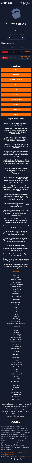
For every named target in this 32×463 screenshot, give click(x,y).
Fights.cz (27, 411)
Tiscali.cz (5, 404)
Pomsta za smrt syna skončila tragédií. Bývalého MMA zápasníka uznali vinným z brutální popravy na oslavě (16, 239)
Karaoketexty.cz (20, 409)
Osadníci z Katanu (16, 362)
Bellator (16, 105)
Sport (16, 404)
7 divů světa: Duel (16, 365)
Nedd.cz (13, 411)
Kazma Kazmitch (16, 392)
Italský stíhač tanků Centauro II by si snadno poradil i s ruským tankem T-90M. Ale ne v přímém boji (16, 205)
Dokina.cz (8, 414)
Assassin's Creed (16, 305)
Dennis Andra (13, 57)
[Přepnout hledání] (21, 3)
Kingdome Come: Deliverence (16, 324)
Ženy (20, 404)
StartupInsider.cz (20, 416)
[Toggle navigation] (29, 3)
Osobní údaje (23, 453)
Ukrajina (16, 332)
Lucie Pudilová (16, 296)
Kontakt (8, 455)
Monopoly (16, 367)
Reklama (4, 453)
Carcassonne (16, 358)
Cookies (16, 453)
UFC (16, 70)
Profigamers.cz (15, 407)
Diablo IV (16, 312)
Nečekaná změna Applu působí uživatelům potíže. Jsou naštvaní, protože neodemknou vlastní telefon (16, 139)
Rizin (16, 114)
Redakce (10, 453)
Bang (16, 360)
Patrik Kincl (16, 291)
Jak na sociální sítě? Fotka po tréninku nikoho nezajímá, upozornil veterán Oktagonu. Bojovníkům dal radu (16, 220)
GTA (16, 310)
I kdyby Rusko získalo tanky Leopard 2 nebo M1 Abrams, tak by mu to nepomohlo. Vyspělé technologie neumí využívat (15, 171)
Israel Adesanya (16, 282)
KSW (16, 90)
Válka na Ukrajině (16, 335)
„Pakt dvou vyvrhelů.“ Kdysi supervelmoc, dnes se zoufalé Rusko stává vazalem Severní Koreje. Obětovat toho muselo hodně (16, 247)
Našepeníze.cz (23, 414)
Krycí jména (16, 376)
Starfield (16, 307)
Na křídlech (16, 379)
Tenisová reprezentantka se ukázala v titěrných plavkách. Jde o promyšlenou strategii (16, 266)
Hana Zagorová (16, 390)
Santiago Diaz (13, 52)
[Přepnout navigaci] (23, 3)
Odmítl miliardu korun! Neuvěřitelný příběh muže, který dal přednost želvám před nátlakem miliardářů (16, 233)
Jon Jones (16, 277)
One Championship (16, 100)
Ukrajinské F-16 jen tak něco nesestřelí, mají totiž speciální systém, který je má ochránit (16, 146)
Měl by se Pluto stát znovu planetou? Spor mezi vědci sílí (16, 124)
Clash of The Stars (16, 80)
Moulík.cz (21, 411)
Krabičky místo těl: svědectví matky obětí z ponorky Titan (16, 226)
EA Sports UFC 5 (16, 303)
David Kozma (16, 294)
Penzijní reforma (16, 349)
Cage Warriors (16, 109)
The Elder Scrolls (16, 321)
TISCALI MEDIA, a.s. (13, 456)
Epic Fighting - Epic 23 (26, 56)
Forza (16, 314)
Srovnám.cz (10, 416)
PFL (16, 85)
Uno (16, 372)
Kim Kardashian (16, 394)
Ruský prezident (16, 342)
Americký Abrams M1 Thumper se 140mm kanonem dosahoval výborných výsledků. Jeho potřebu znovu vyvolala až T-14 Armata (16, 162)
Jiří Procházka (16, 287)
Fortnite (16, 317)
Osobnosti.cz (10, 409)
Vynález (16, 351)
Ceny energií (16, 344)
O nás (13, 455)
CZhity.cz (15, 414)
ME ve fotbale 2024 (16, 339)
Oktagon (16, 75)
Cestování (27, 404)
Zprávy (11, 404)
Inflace (16, 330)
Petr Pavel (16, 388)
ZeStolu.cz (25, 407)
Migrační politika (16, 337)
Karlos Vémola (16, 289)
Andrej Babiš (16, 385)
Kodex (3, 455)
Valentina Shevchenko (16, 284)
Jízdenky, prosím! (16, 374)
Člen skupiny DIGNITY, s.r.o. (24, 456)
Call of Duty (16, 319)
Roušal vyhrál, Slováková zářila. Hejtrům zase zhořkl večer (16, 255)
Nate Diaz (16, 275)
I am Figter (16, 95)
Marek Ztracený (16, 399)
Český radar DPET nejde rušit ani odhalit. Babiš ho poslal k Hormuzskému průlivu (16, 260)
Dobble (16, 369)
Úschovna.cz (6, 411)
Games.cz (7, 407)
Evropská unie (16, 346)
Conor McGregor (16, 280)
